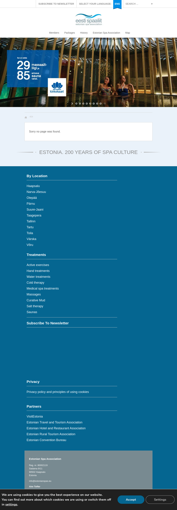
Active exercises (38, 265)
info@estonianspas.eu (40, 481)
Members (54, 32)
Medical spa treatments (43, 288)
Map (127, 32)
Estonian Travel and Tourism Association (54, 422)
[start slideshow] (72, 103)
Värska (31, 239)
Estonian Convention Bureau (46, 440)
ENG (117, 3)
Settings (160, 500)
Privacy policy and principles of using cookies (58, 392)
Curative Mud (36, 300)
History (84, 32)
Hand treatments (38, 271)
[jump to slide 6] (93, 103)
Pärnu (31, 203)
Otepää (32, 197)
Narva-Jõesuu (36, 192)
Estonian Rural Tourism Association (51, 434)
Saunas (32, 312)
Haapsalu (33, 186)
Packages (69, 32)
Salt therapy (35, 306)
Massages (34, 294)
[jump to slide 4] (86, 103)
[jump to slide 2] (80, 103)
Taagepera (34, 215)
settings (11, 504)
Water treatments (38, 276)
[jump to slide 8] (100, 103)
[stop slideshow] (104, 103)
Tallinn (31, 221)
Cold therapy (35, 282)
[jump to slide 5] (90, 103)
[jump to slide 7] (97, 103)
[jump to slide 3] (83, 103)
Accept (131, 500)
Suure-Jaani (35, 209)
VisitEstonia (35, 416)
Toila (30, 233)
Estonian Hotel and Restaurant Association (56, 428)
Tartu (30, 227)
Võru (30, 245)
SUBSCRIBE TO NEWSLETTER (56, 3)
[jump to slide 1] (76, 103)
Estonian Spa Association (106, 32)
